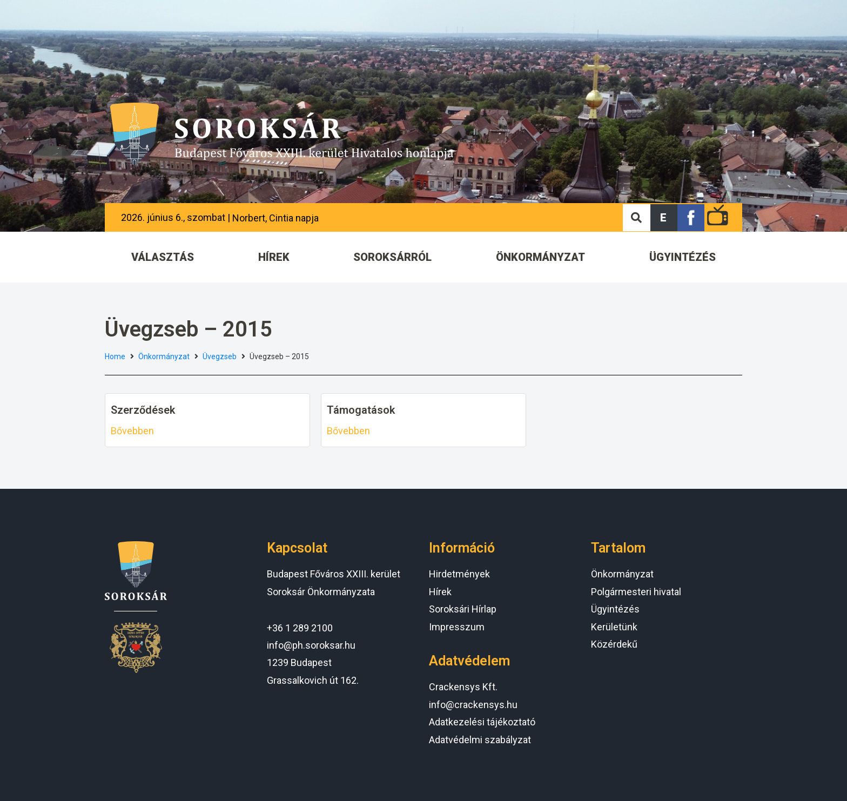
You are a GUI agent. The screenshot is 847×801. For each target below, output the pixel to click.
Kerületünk (614, 626)
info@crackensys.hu (473, 704)
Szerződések (143, 409)
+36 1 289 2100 (300, 628)
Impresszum (457, 626)
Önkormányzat (164, 356)
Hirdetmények (459, 574)
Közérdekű (614, 644)
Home (115, 356)
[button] (663, 217)
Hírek (440, 591)
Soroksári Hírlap (462, 609)
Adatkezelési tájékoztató (482, 722)
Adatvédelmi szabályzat (480, 739)
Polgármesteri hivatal (636, 591)
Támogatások (361, 409)
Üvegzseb (220, 356)
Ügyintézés (615, 609)
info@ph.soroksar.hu (311, 645)
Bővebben (132, 430)
